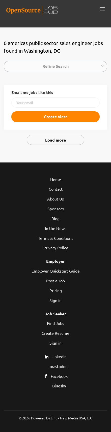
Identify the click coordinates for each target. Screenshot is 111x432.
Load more (55, 140)
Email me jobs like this (32, 92)
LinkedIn (59, 356)
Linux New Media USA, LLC (71, 418)
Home (55, 179)
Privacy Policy (55, 247)
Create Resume (55, 333)
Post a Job (55, 280)
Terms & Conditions (55, 238)
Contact (56, 188)
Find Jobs (55, 323)
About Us (55, 198)
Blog (55, 218)
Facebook (59, 376)
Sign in (55, 300)
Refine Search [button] (55, 66)
